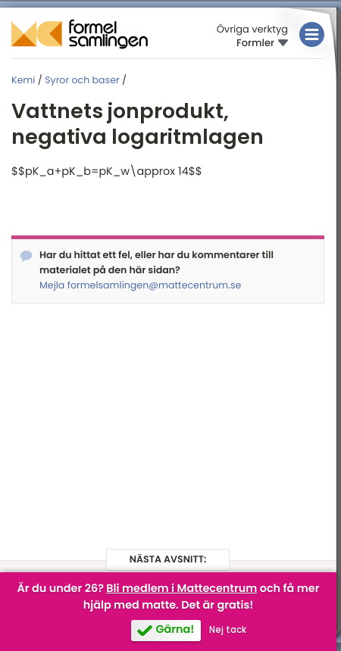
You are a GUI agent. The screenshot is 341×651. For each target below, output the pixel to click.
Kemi (23, 80)
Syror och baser (82, 80)
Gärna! (174, 629)
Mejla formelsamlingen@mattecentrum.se (140, 285)
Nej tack (227, 630)
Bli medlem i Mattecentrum (181, 588)
